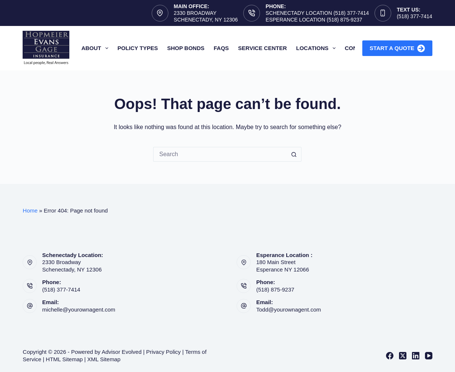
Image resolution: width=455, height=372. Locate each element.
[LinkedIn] (415, 355)
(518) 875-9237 (275, 289)
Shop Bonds (186, 48)
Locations (317, 48)
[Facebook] (389, 355)
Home (30, 210)
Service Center (262, 48)
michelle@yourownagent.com (78, 309)
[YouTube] (428, 355)
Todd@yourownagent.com (288, 309)
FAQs (221, 48)
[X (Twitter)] (402, 355)
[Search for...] (220, 154)
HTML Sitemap (64, 359)
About (96, 48)
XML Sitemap (103, 359)
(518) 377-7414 (414, 16)
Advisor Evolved (122, 352)
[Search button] (294, 154)
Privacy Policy (163, 352)
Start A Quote (397, 48)
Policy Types (138, 48)
